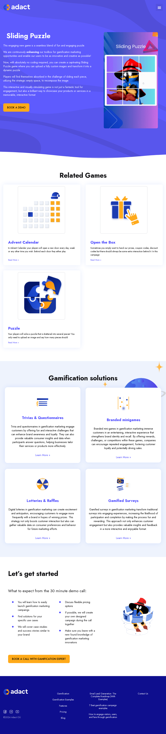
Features (63, 705)
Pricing (63, 711)
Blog (63, 718)
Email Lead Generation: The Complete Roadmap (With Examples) (103, 696)
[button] (159, 7)
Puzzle (14, 328)
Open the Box (102, 242)
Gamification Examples (63, 699)
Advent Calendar (23, 242)
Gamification (63, 693)
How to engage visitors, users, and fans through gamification (103, 716)
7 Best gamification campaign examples (103, 707)
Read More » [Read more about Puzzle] (13, 342)
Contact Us (143, 693)
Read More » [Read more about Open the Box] (95, 260)
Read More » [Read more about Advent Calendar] (13, 260)
